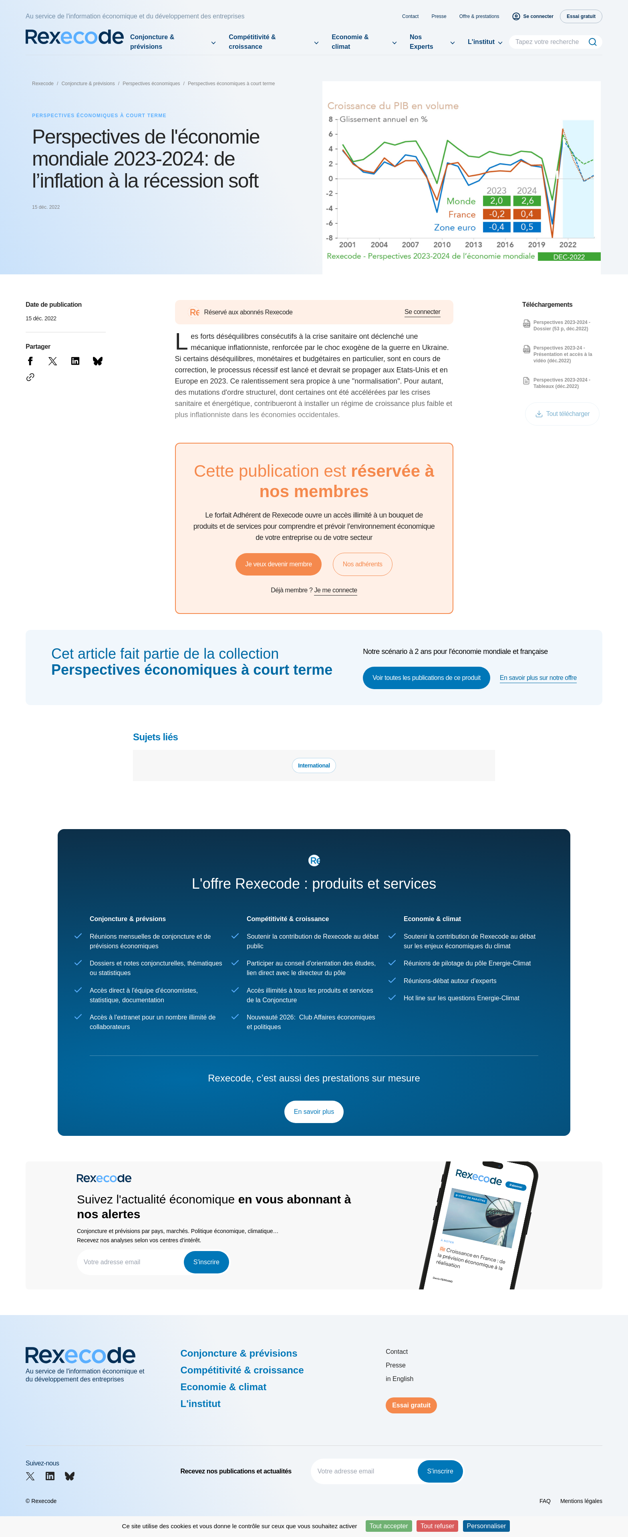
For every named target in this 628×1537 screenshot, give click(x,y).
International (314, 765)
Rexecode (43, 83)
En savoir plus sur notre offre (538, 677)
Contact (410, 16)
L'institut (481, 41)
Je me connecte (335, 590)
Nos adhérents (362, 564)
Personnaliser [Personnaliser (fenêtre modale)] (486, 1526)
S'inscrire (206, 1262)
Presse (438, 16)
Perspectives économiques (151, 83)
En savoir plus (314, 1111)
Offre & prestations (479, 16)
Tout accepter (389, 1526)
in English (399, 1378)
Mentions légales (581, 1501)
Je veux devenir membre (278, 564)
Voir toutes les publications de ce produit (426, 677)
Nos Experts (421, 42)
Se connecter (422, 311)
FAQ (545, 1501)
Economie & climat (350, 42)
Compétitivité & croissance (252, 42)
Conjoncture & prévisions (152, 42)
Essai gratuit (411, 1405)
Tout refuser (437, 1526)
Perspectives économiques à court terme (231, 83)
